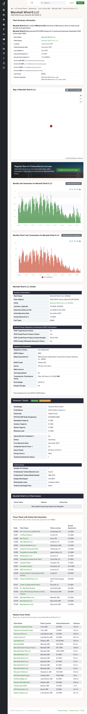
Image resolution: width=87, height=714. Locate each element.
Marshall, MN (56, 8)
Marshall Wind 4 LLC (21, 665)
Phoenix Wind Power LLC (29, 579)
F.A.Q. (82, 710)
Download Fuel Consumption (71, 235)
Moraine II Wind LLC (21, 672)
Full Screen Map (72, 90)
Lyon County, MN (44, 8)
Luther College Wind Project (30, 585)
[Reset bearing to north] (80, 102)
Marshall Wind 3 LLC (21, 661)
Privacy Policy (62, 710)
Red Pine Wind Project (22, 675)
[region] (4, 356)
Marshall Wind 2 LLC (21, 658)
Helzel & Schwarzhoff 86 (29, 549)
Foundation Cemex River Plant (31, 559)
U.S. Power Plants (21, 8)
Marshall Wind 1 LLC (27, 597)
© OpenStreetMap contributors (74, 158)
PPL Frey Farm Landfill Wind (30, 531)
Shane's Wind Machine (22, 682)
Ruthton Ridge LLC (20, 679)
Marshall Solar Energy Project (25, 648)
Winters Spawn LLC (21, 693)
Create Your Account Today (68, 170)
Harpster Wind (25, 563)
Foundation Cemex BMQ (28, 552)
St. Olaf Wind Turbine (27, 588)
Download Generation (73, 183)
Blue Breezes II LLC (27, 604)
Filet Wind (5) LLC (26, 542)
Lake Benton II (19, 641)
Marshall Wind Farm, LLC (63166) (61, 303)
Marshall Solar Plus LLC (22, 651)
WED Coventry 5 (26, 570)
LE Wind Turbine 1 (26, 535)
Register (80, 3)
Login (72, 3)
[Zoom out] (80, 98)
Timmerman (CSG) (20, 686)
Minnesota (32, 8)
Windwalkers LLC (26, 556)
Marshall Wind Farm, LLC (49, 40)
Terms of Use (74, 710)
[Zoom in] (80, 95)
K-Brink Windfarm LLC (28, 545)
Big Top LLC (24, 538)
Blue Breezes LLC (26, 601)
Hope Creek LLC (19, 637)
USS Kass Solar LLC (21, 689)
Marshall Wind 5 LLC (21, 668)
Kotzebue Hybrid (26, 566)
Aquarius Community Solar (23, 630)
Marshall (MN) (19, 644)
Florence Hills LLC (20, 634)
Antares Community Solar (23, 627)
